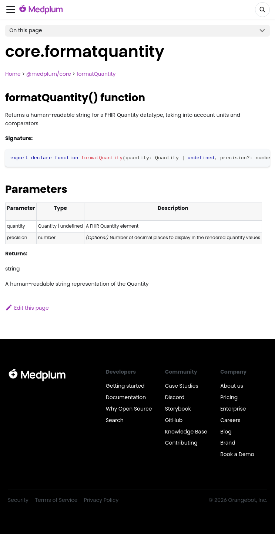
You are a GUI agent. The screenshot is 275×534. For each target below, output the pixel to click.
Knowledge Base (186, 431)
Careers (230, 420)
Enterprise (233, 408)
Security (18, 500)
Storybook (178, 408)
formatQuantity (96, 74)
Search (115, 420)
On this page (25, 30)
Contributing (181, 442)
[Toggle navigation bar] (10, 9)
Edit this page (27, 308)
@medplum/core (48, 74)
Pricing (229, 397)
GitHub (174, 420)
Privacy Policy (101, 500)
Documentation (126, 397)
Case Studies (181, 386)
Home (13, 74)
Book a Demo (237, 454)
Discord (175, 397)
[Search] (262, 9)
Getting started (125, 386)
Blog (225, 431)
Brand (227, 442)
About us (231, 386)
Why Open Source (129, 408)
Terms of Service (56, 500)
